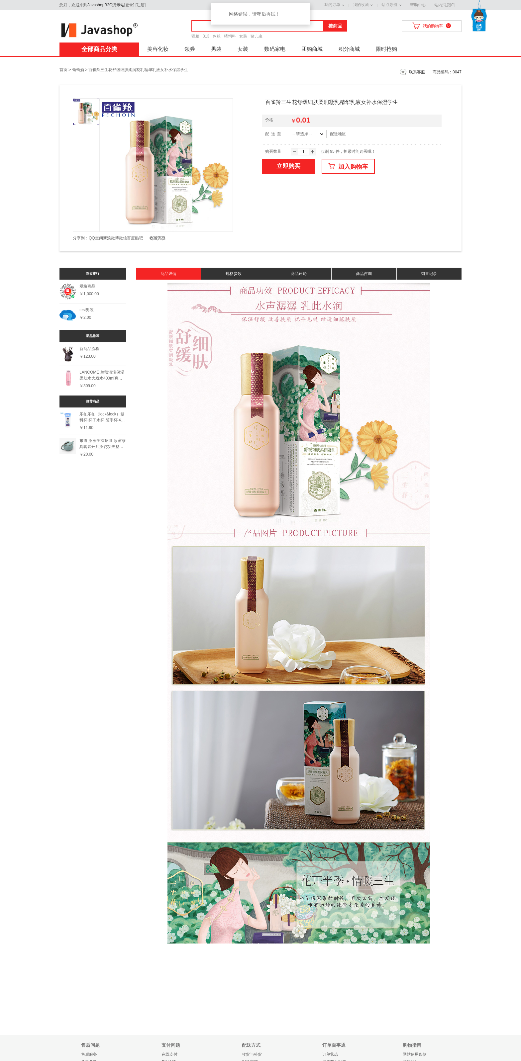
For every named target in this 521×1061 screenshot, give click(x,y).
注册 (141, 5)
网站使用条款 (415, 1054)
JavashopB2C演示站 (105, 5)
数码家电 (274, 49)
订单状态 (330, 1054)
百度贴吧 (135, 238)
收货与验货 (252, 1054)
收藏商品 (157, 238)
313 (206, 36)
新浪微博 (111, 238)
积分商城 (349, 49)
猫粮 (195, 36)
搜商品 (335, 26)
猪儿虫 (256, 36)
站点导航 (389, 4)
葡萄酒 (78, 69)
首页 (63, 69)
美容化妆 (157, 49)
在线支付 (169, 1054)
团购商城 (312, 49)
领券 (189, 49)
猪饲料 (230, 36)
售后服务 (89, 1054)
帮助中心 (418, 5)
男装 (216, 49)
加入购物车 (348, 166)
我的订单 (332, 4)
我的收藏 (361, 4)
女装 (243, 36)
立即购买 (288, 166)
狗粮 (217, 36)
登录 (129, 5)
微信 (123, 238)
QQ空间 (96, 238)
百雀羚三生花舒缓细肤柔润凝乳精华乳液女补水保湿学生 (138, 69)
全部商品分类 (99, 49)
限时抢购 (386, 49)
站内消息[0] (444, 5)
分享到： (81, 238)
